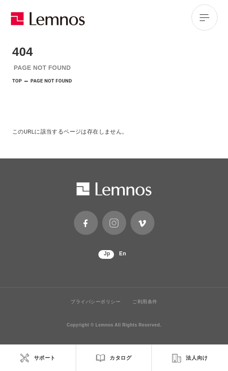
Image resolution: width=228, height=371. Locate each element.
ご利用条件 (145, 302)
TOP (17, 81)
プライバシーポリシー (95, 302)
